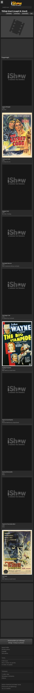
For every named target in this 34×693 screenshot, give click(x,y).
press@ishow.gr (13, 686)
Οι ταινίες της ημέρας (7, 664)
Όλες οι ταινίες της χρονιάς (9, 662)
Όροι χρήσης (5, 653)
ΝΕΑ (31, 13)
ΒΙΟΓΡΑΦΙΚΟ (9, 13)
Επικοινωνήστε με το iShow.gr (16, 640)
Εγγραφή (4, 651)
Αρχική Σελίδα (5, 647)
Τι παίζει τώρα (5, 674)
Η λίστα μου (5, 661)
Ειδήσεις (4, 678)
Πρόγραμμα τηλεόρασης (8, 676)
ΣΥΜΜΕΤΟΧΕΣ (17, 13)
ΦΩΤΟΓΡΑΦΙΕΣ (25, 13)
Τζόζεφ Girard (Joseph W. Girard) (14, 11)
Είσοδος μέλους (6, 649)
